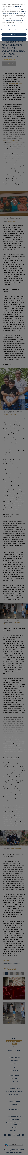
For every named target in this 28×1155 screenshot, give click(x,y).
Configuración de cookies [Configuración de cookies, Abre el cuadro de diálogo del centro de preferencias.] (14, 29)
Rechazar (14, 34)
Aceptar (14, 39)
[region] (14, 20)
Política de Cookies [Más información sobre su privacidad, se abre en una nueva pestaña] (11, 25)
